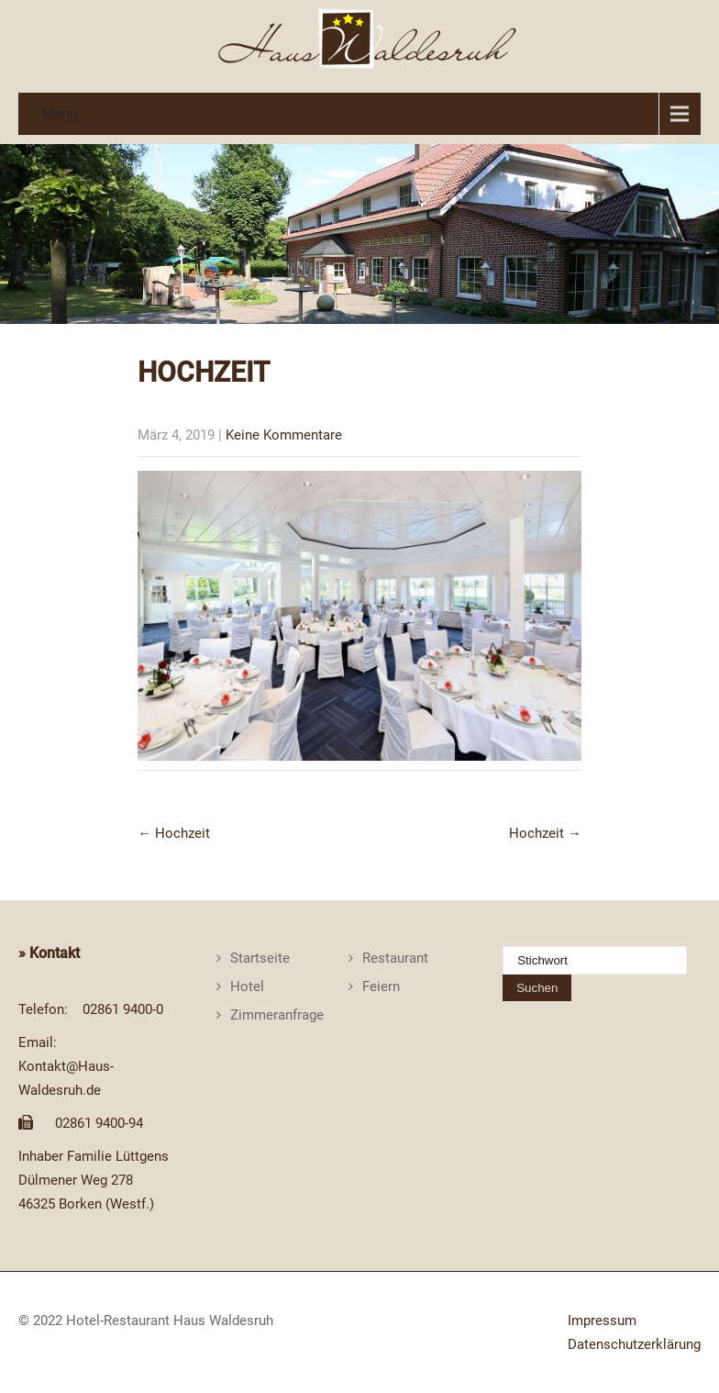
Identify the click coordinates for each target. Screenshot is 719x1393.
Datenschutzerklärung (634, 1344)
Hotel (247, 986)
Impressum (602, 1320)
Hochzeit (174, 833)
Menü (59, 113)
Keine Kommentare (284, 435)
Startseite (260, 958)
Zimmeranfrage (277, 1015)
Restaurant (395, 958)
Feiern (381, 986)
